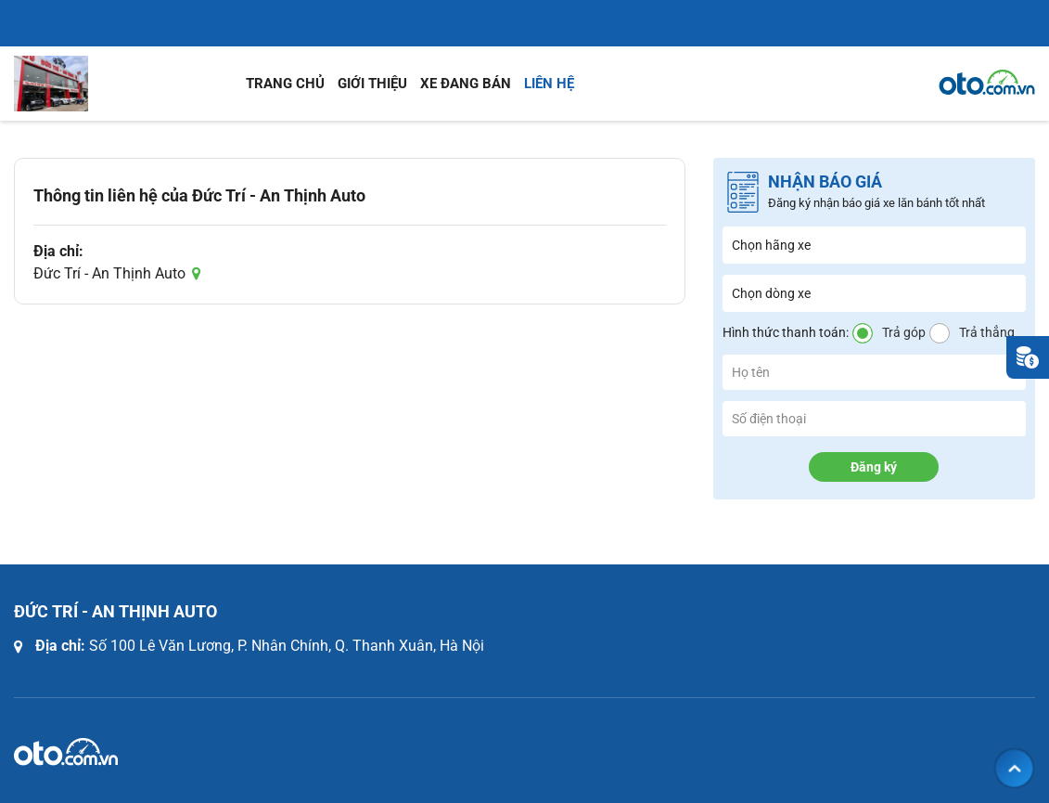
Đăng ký (874, 467)
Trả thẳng (987, 332)
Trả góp (904, 332)
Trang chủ (285, 83)
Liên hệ (549, 83)
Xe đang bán (465, 83)
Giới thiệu (372, 83)
